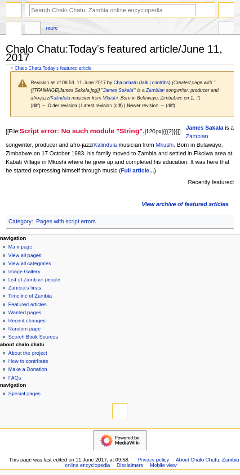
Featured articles (27, 304)
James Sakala (118, 90)
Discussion (32, 29)
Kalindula (60, 97)
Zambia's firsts (24, 287)
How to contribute (28, 361)
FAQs (14, 377)
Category (20, 221)
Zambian (155, 90)
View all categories (29, 263)
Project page (14, 29)
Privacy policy (153, 459)
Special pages (24, 393)
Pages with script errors (66, 221)
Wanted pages (24, 312)
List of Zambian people (34, 279)
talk (144, 82)
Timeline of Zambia (30, 296)
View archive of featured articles (185, 204)
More (52, 28)
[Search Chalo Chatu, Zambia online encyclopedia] (112, 10)
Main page (20, 246)
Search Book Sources (33, 336)
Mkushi (110, 97)
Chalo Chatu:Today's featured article (53, 68)
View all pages (24, 255)
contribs (160, 82)
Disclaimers (130, 465)
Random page (24, 328)
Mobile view (163, 465)
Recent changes (26, 320)
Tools (226, 29)
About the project (27, 353)
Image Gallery (24, 271)
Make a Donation (27, 369)
